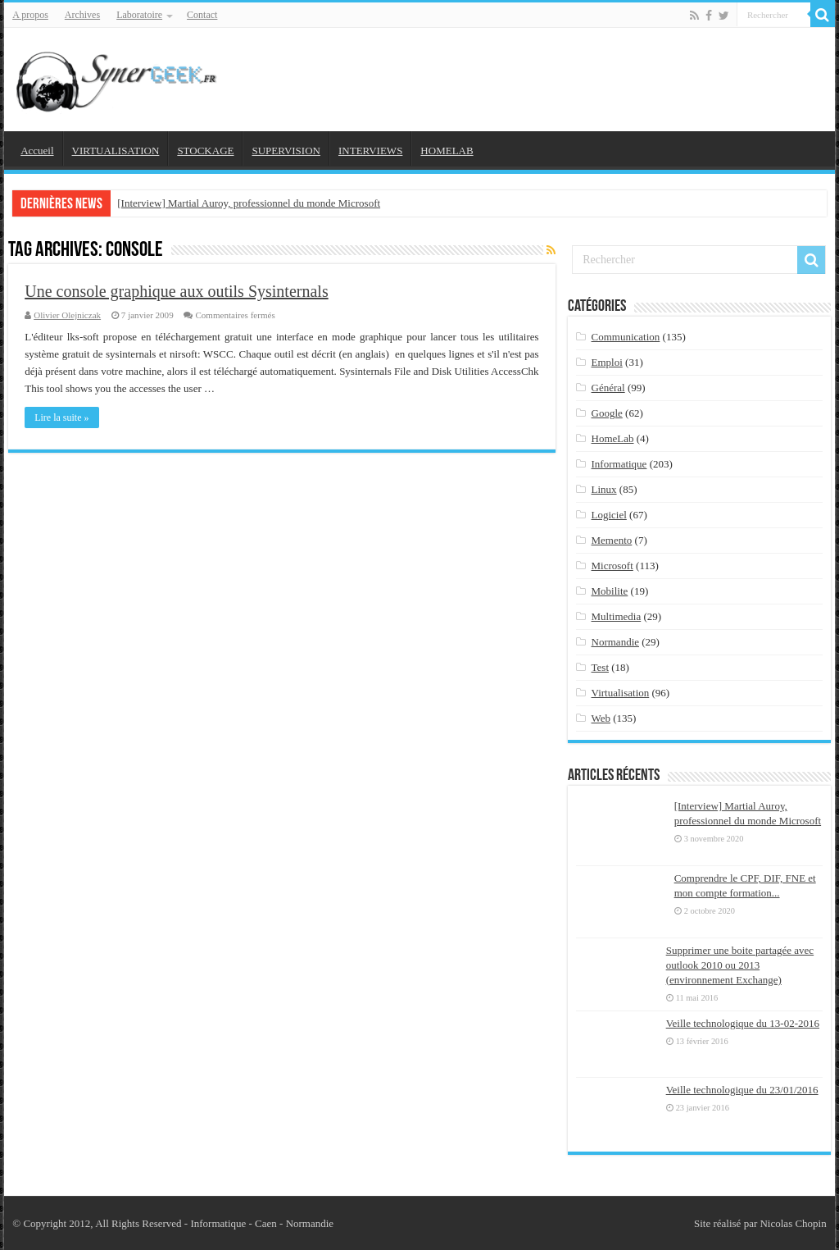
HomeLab (613, 438)
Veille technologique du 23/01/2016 (742, 1089)
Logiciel (609, 515)
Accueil (36, 150)
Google (607, 413)
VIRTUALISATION (116, 150)
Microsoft (612, 565)
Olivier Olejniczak (67, 315)
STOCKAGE (205, 150)
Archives (82, 15)
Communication (626, 337)
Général (608, 387)
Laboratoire (139, 15)
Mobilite (610, 591)
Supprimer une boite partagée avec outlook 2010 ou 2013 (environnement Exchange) (740, 965)
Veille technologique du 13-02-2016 (742, 1023)
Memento (612, 540)
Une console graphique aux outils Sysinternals (177, 291)
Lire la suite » (61, 417)
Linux (604, 489)
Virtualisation (621, 693)
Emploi (607, 362)
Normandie (615, 642)
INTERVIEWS (370, 150)
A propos (30, 15)
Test (600, 667)
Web (601, 718)
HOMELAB (446, 150)
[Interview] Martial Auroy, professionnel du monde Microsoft (248, 203)
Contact (202, 15)
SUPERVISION (286, 150)
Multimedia (617, 616)
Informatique (619, 464)
